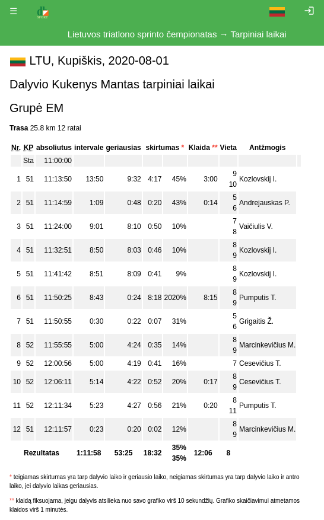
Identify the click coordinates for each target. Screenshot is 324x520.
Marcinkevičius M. (267, 345)
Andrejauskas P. (264, 203)
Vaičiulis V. (256, 226)
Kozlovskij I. (258, 179)
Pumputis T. (257, 298)
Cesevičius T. (260, 363)
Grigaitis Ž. (256, 321)
